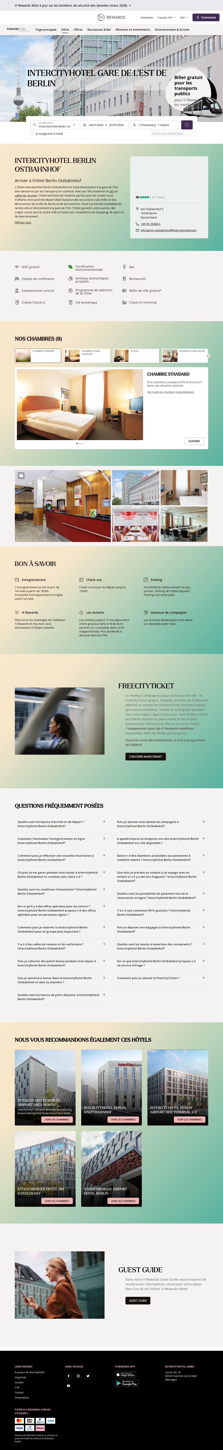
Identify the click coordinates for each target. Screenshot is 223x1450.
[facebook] (68, 1376)
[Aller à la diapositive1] (77, 443)
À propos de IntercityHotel (29, 1372)
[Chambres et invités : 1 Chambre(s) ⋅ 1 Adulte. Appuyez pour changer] (154, 124)
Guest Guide (138, 1301)
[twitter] (87, 1376)
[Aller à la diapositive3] (82, 443)
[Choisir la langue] (166, 17)
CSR (17, 1387)
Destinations (22, 1397)
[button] (63, 506)
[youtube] (68, 1385)
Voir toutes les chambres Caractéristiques (170, 392)
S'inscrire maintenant (145, 757)
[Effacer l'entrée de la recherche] (74, 125)
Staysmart (20, 1377)
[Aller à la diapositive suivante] (208, 356)
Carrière (19, 1382)
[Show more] (21, 475)
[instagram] (78, 1376)
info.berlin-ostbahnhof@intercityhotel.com (168, 230)
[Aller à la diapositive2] (80, 443)
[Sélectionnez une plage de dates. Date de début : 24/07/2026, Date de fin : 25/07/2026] (104, 124)
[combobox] (54, 124)
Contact (19, 1392)
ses (111, 191)
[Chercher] (187, 124)
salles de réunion (26, 195)
